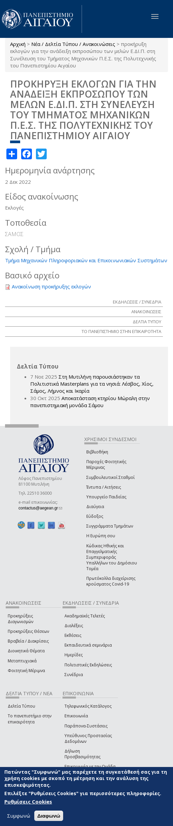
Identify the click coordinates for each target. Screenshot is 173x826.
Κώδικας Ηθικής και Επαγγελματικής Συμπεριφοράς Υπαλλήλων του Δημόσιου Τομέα (111, 557)
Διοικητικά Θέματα (26, 651)
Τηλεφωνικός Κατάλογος (88, 706)
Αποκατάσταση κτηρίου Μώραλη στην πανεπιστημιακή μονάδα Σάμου (90, 401)
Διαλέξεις (73, 625)
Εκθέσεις (72, 635)
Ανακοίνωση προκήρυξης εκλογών (51, 286)
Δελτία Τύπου (21, 706)
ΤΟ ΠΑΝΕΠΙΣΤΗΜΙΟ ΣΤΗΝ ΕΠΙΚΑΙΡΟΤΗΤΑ (121, 331)
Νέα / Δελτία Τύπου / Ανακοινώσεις (73, 44)
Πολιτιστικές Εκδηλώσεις (88, 665)
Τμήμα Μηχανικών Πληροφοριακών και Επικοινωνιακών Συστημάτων (86, 260)
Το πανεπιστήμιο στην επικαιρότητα (29, 718)
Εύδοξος (94, 516)
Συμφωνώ (18, 815)
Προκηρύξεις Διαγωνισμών (20, 618)
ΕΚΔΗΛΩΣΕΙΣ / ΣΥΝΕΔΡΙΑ (137, 302)
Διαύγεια (95, 506)
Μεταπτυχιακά (22, 661)
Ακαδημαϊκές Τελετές (84, 616)
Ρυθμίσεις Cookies (28, 801)
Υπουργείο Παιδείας (106, 497)
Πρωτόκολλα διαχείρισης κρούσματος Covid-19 (110, 581)
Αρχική (18, 44)
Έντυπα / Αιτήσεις (103, 487)
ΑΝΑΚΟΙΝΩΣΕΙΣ (146, 312)
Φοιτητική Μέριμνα (26, 670)
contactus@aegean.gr (40, 508)
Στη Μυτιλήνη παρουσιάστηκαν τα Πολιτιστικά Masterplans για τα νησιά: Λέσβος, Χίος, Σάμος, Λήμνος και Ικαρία (92, 383)
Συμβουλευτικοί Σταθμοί (110, 477)
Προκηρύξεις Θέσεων (28, 631)
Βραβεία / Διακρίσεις (28, 641)
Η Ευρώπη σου (100, 536)
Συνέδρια (73, 674)
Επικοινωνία (76, 716)
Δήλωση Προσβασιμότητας (82, 754)
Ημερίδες (73, 655)
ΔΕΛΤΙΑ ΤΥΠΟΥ (147, 322)
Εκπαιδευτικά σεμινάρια (88, 645)
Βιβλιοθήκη (97, 452)
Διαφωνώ (48, 816)
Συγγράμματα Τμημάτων (109, 526)
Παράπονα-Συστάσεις (85, 726)
